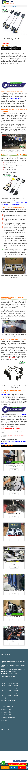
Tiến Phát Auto (5, 661)
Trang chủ (4, 6)
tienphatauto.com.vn (12, 673)
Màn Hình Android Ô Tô (8, 709)
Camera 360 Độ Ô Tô (8, 706)
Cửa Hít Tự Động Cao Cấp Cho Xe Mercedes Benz (14, 559)
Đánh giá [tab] (18, 48)
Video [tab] (13, 48)
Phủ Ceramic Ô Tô (7, 712)
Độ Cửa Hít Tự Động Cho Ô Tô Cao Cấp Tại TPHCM (14, 462)
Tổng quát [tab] (4, 48)
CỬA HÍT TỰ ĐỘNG (12, 6)
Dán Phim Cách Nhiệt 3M (9, 717)
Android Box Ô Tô (7, 715)
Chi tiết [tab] (9, 48)
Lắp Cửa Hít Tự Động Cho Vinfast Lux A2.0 (14, 637)
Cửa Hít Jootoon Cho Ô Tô (14, 510)
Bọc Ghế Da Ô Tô (7, 720)
